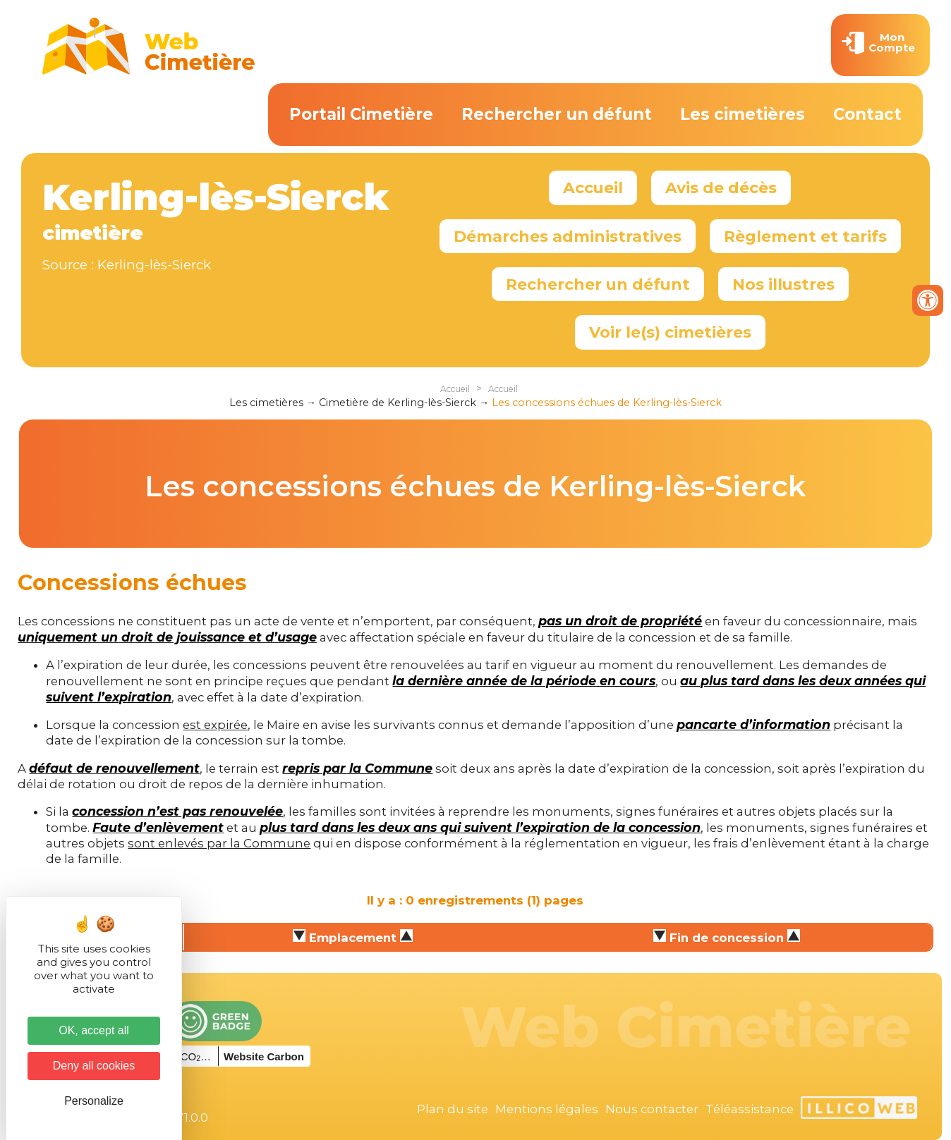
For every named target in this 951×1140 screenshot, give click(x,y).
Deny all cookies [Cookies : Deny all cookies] (94, 1066)
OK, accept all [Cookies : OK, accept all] (94, 1030)
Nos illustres (783, 284)
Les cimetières (742, 114)
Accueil (593, 187)
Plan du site (452, 1109)
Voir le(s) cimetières (670, 332)
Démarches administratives (568, 236)
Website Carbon (264, 1056)
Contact (867, 114)
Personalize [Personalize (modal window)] (93, 1101)
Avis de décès (721, 187)
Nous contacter (651, 1109)
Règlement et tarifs (805, 236)
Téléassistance (749, 1109)
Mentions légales (546, 1109)
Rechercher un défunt (556, 114)
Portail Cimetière (361, 114)
